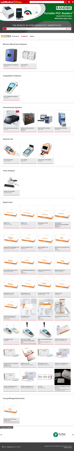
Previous (1, 12)
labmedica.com (10, 446)
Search (69, 28)
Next (73, 12)
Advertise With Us (68, 447)
